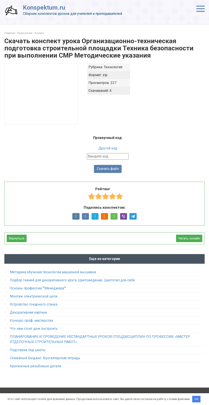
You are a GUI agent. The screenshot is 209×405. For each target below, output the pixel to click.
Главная (9, 33)
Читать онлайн (189, 239)
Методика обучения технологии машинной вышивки (53, 272)
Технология (24, 33)
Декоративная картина (28, 313)
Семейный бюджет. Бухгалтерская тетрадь (45, 358)
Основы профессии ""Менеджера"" (38, 288)
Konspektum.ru (44, 7)
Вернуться (16, 239)
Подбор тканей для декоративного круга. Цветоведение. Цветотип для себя (72, 280)
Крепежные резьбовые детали (35, 366)
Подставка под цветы (28, 350)
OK (196, 399)
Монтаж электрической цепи (33, 296)
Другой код (108, 148)
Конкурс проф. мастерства (31, 321)
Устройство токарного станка (33, 304)
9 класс (39, 33)
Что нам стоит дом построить (34, 329)
